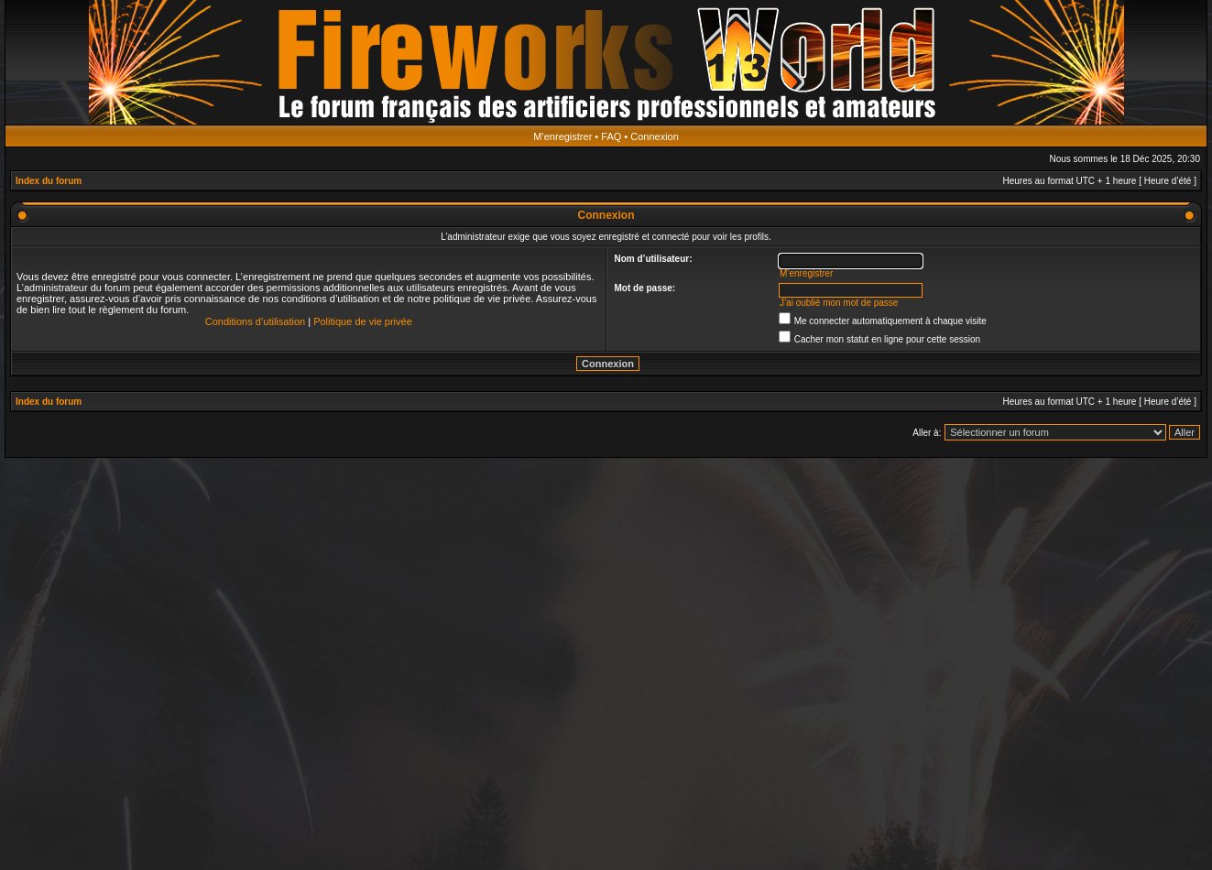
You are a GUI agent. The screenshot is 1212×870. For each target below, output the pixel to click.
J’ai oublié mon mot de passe (839, 303)
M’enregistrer (562, 136)
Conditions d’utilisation (255, 321)
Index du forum (49, 181)
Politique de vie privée (362, 321)
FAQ (611, 136)
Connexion (654, 136)
